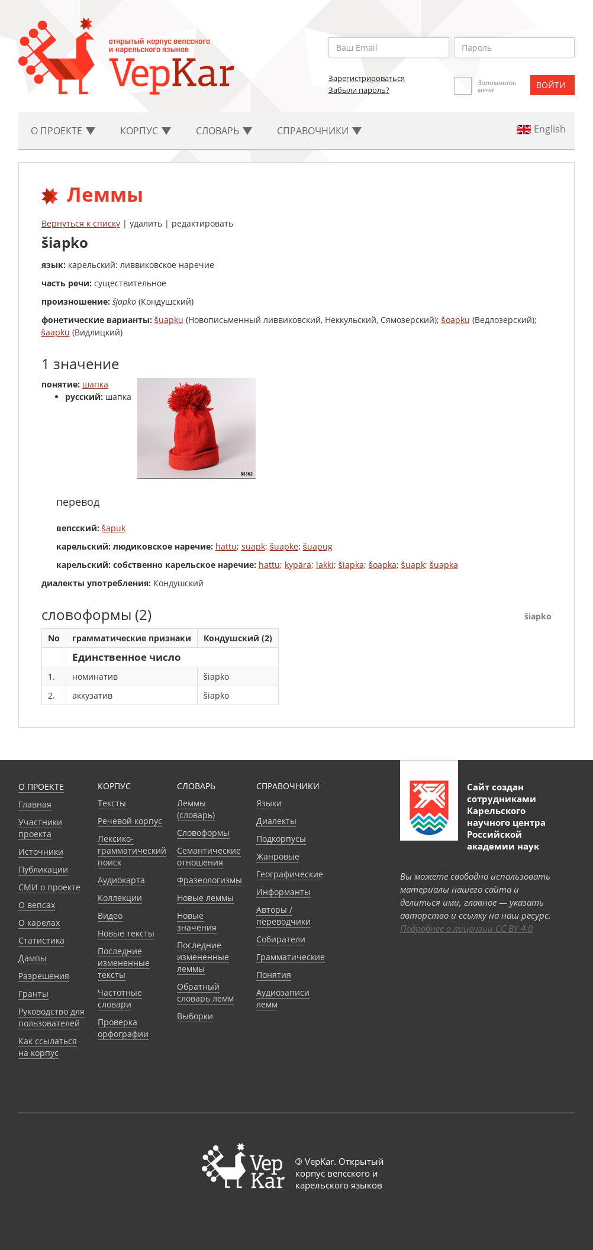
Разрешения (43, 975)
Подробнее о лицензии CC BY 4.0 (466, 928)
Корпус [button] (145, 130)
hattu (226, 546)
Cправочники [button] (319, 130)
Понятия (273, 974)
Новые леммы (205, 897)
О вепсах (36, 904)
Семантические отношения (209, 856)
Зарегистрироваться (366, 78)
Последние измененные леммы (203, 956)
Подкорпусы (281, 838)
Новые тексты (126, 933)
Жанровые (277, 856)
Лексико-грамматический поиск (132, 850)
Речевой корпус (130, 820)
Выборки (195, 1016)
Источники (40, 851)
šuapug (318, 546)
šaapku (55, 332)
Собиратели (280, 939)
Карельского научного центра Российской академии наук (506, 828)
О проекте (41, 786)
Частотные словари (120, 998)
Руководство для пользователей (51, 1017)
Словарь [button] (224, 130)
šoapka (383, 564)
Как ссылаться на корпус (47, 1046)
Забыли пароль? (358, 90)
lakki (325, 564)
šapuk (113, 528)
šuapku (168, 319)
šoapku (455, 319)
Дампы (32, 958)
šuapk (413, 564)
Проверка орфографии (123, 1027)
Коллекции (120, 897)
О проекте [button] (63, 130)
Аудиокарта (121, 880)
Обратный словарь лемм (205, 992)
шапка (95, 384)
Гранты (33, 993)
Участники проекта (40, 827)
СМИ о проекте (49, 887)
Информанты (283, 891)
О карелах (39, 922)
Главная (34, 804)
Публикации (43, 869)
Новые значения (197, 921)
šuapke (284, 546)
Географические (289, 874)
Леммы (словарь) (196, 809)
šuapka (444, 564)
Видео (110, 915)
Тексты (112, 803)
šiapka (351, 564)
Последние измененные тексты (124, 962)
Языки (269, 803)
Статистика (41, 940)
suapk (253, 546)
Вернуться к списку (80, 223)
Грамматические (290, 956)
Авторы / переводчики (283, 915)
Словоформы (203, 832)
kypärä (298, 564)
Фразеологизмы (209, 880)
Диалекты (276, 820)
